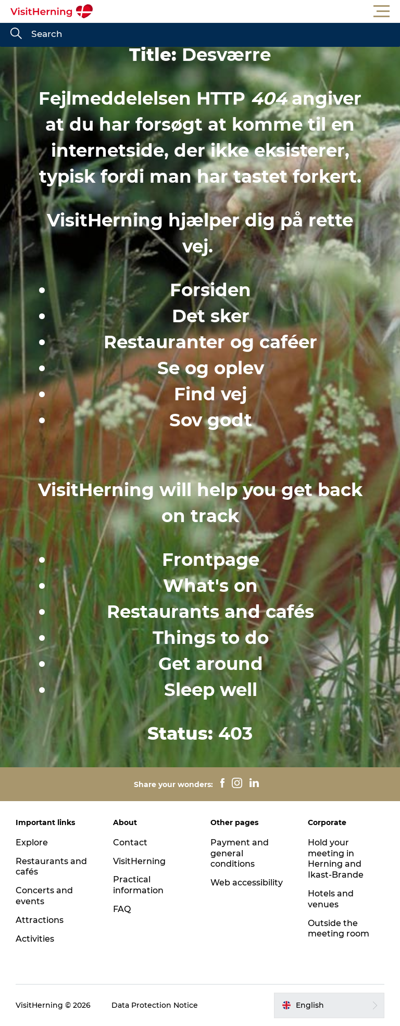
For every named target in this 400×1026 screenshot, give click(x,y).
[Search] (16, 34)
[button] (247, 11)
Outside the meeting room (338, 928)
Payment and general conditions (239, 853)
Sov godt (210, 420)
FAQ (122, 909)
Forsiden (210, 290)
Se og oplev (210, 368)
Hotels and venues (331, 899)
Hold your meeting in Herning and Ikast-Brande (336, 859)
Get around (210, 664)
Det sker (210, 316)
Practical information (138, 885)
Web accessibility (246, 883)
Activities (35, 939)
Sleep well (210, 690)
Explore (32, 842)
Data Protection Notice (154, 1005)
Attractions (40, 920)
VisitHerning (139, 861)
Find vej (210, 394)
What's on (210, 586)
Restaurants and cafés (210, 612)
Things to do (211, 638)
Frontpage (210, 560)
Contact (130, 842)
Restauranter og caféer (210, 342)
